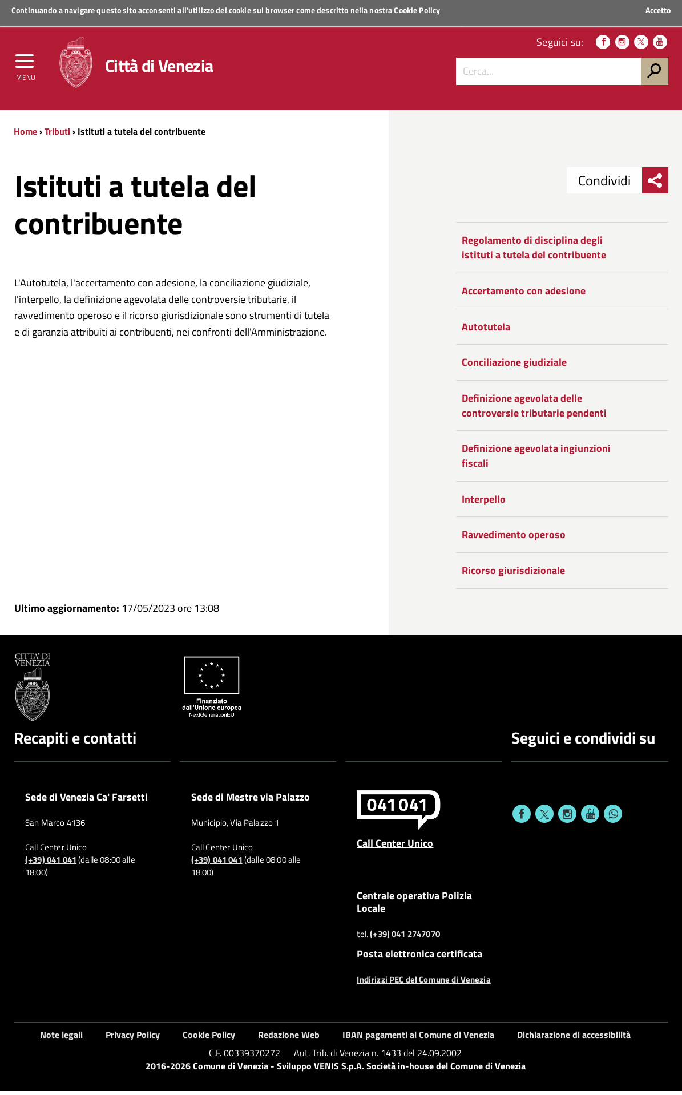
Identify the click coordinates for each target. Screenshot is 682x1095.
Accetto (658, 10)
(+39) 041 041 (50, 864)
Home (25, 135)
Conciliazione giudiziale (514, 366)
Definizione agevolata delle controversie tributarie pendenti (534, 409)
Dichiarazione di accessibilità (574, 1038)
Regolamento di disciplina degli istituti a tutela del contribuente (534, 252)
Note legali (61, 1038)
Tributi (57, 135)
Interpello (484, 503)
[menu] (25, 67)
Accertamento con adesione (524, 294)
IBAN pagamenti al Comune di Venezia (418, 1038)
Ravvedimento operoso (514, 539)
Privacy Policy (133, 1038)
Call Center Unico (395, 847)
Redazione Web (289, 1038)
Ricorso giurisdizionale (513, 575)
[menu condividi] (655, 185)
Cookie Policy (417, 10)
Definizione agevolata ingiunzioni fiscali (536, 460)
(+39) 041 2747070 (405, 938)
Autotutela (486, 330)
